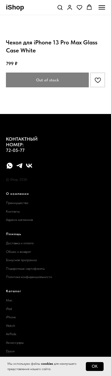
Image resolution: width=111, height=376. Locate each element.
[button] (60, 7)
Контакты (13, 211)
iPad (9, 309)
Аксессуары (15, 342)
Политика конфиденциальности (29, 277)
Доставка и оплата (19, 243)
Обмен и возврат (18, 252)
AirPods (11, 334)
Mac (9, 300)
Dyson (10, 351)
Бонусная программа (21, 260)
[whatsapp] (9, 165)
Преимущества (17, 203)
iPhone (11, 317)
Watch (10, 326)
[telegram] (19, 165)
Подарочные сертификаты (25, 268)
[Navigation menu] (102, 7)
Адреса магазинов (19, 220)
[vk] (29, 165)
